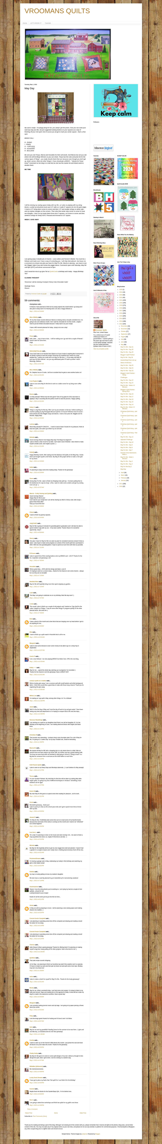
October (123, 331)
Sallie (31, 467)
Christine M (33, 735)
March (123, 475)
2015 (121, 316)
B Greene (33, 553)
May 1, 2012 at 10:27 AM (37, 650)
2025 (121, 289)
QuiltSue (32, 958)
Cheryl (32, 512)
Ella (31, 632)
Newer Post (28, 1113)
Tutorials (48, 23)
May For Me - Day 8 (127, 447)
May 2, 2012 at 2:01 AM (37, 982)
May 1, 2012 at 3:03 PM (37, 811)
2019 (121, 305)
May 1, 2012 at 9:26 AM (37, 626)
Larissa (32, 424)
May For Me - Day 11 (127, 437)
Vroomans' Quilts (101, 330)
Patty (31, 1016)
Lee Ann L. (33, 832)
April (122, 472)
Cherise (32, 945)
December (124, 326)
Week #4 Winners (126, 363)
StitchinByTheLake (36, 351)
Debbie (32, 871)
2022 (121, 297)
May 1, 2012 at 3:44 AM (37, 345)
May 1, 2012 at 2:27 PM (37, 785)
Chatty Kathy (34, 1053)
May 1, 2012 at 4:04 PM (37, 826)
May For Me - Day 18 (127, 394)
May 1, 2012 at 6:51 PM (37, 852)
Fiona (31, 336)
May (122, 344)
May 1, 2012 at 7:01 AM (37, 547)
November (124, 329)
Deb (31, 619)
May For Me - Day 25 (127, 365)
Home (25, 23)
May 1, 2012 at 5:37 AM (37, 487)
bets (31, 1027)
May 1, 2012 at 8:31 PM (37, 899)
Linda (31, 604)
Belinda (32, 437)
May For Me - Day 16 (127, 399)
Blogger (97, 1134)
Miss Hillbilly (34, 317)
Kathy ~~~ (33, 667)
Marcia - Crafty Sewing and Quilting (41, 493)
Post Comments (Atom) (40, 1116)
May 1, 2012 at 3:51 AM (37, 375)
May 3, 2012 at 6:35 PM (37, 1083)
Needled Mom (34, 581)
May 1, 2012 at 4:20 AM (37, 418)
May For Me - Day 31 (127, 347)
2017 (121, 310)
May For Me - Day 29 (127, 352)
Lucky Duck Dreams (36, 1077)
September (124, 334)
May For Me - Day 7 (127, 450)
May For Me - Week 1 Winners (127, 457)
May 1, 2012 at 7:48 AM (37, 613)
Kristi (31, 802)
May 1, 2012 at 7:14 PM (37, 880)
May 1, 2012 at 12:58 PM (37, 714)
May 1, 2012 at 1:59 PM (37, 742)
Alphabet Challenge (126, 439)
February (124, 478)
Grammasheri (34, 886)
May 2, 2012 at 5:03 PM (37, 1047)
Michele (32, 845)
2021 (121, 300)
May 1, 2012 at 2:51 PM (37, 796)
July (122, 339)
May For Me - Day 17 (127, 396)
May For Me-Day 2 (126, 466)
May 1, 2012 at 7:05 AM (37, 560)
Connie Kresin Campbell (37, 918)
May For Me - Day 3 (127, 464)
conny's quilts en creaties (38, 680)
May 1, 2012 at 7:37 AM (37, 598)
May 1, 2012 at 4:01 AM (37, 401)
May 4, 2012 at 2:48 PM (37, 1105)
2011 (121, 484)
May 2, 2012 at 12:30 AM (37, 952)
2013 (121, 321)
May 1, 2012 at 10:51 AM (37, 674)
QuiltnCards (54, 271)
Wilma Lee (33, 695)
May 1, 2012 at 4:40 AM (37, 461)
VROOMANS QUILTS (57, 11)
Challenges (124, 377)
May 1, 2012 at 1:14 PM (37, 729)
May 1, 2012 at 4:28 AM (37, 431)
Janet (31, 707)
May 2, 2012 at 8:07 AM (37, 1021)
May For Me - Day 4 (127, 461)
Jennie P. (32, 817)
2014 (121, 318)
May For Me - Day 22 (127, 380)
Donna (32, 394)
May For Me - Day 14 (127, 404)
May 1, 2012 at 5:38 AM (37, 506)
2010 (121, 486)
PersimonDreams (35, 858)
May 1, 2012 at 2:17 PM (37, 770)
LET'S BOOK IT (35, 23)
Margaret (32, 643)
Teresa (32, 776)
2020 (121, 303)
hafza (31, 976)
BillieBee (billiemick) (36, 1066)
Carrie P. (32, 656)
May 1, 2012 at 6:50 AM (37, 532)
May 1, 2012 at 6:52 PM (37, 865)
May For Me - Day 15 (127, 402)
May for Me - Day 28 (127, 357)
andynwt (84, 1134)
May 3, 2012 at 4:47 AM (37, 1060)
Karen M (32, 791)
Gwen (31, 478)
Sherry (32, 538)
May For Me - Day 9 (127, 445)
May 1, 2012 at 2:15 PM (37, 759)
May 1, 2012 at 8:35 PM (37, 912)
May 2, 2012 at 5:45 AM (37, 997)
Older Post (83, 1113)
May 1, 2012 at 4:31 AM (37, 446)
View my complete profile (100, 349)
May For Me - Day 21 (127, 383)
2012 (121, 324)
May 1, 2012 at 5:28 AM (37, 472)
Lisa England (34, 381)
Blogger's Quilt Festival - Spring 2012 (128, 390)
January (123, 480)
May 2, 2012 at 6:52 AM (37, 1010)
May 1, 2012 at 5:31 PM (37, 839)
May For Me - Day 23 (127, 370)
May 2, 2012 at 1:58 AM (37, 970)
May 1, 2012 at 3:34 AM (37, 311)
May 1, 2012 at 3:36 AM (37, 330)
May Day (123, 469)
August (123, 336)
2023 (121, 295)
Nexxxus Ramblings (36, 720)
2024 (121, 292)
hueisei (32, 1089)
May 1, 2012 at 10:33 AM (37, 661)
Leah (31, 593)
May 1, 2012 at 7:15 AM (37, 575)
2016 (121, 313)
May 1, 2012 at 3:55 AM (37, 388)
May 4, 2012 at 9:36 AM (37, 1094)
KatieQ (32, 452)
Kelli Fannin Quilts (36, 765)
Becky (32, 988)
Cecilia (32, 1040)
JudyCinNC (33, 523)
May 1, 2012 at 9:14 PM (37, 925)
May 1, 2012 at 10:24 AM (37, 637)
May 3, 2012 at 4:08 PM (37, 1071)
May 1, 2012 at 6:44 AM (37, 517)
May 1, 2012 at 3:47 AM (37, 364)
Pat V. (31, 1100)
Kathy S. (32, 407)
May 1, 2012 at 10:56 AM (37, 689)
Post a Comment (32, 1109)
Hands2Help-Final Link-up (128, 360)
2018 (121, 308)
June (122, 342)
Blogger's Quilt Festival (127, 355)
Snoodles (33, 566)
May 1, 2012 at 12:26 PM (37, 701)
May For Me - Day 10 (127, 442)
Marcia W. (33, 748)
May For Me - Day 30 (127, 349)
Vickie (32, 905)
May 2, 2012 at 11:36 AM (37, 1034)
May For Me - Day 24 (127, 368)
